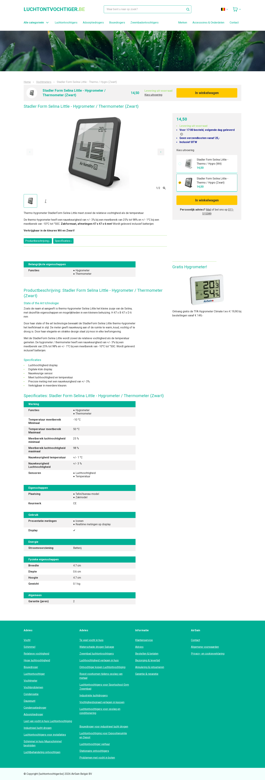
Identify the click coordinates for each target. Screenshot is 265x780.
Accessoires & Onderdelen (208, 22)
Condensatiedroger (35, 707)
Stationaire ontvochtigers (94, 750)
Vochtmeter (30, 680)
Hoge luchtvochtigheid (37, 660)
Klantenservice (144, 640)
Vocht (27, 640)
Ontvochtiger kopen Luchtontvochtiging (102, 667)
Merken (182, 22)
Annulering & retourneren (149, 667)
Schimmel (29, 646)
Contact (234, 22)
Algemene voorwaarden (205, 646)
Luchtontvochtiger (34, 673)
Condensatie (31, 694)
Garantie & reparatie (146, 673)
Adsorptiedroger (33, 714)
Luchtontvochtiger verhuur (94, 744)
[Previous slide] (29, 152)
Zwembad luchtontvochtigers (96, 653)
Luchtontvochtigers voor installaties (45, 734)
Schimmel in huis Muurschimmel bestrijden (43, 743)
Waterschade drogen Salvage (96, 646)
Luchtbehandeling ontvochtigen (42, 752)
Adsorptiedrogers (93, 22)
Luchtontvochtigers (66, 22)
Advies (139, 646)
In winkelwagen (207, 93)
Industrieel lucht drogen (38, 728)
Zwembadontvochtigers (144, 22)
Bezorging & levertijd (147, 660)
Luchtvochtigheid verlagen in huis (99, 660)
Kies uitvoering (153, 94)
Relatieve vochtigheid (36, 653)
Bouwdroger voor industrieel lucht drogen (103, 726)
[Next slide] (161, 152)
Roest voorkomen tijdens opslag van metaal (101, 676)
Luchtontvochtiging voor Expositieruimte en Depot (103, 735)
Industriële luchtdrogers (93, 695)
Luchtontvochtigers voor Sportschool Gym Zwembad (104, 686)
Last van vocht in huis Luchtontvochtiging (48, 721)
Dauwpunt (29, 701)
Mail (208, 209)
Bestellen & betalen (146, 653)
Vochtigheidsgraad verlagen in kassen (101, 702)
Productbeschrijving (37, 240)
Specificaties (63, 240)
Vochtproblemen (33, 687)
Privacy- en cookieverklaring (207, 653)
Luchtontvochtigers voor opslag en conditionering (99, 711)
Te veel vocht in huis (91, 640)
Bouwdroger (31, 667)
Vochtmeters (43, 82)
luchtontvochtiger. (54, 9)
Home (27, 82)
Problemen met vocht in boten (97, 757)
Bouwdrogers (117, 22)
